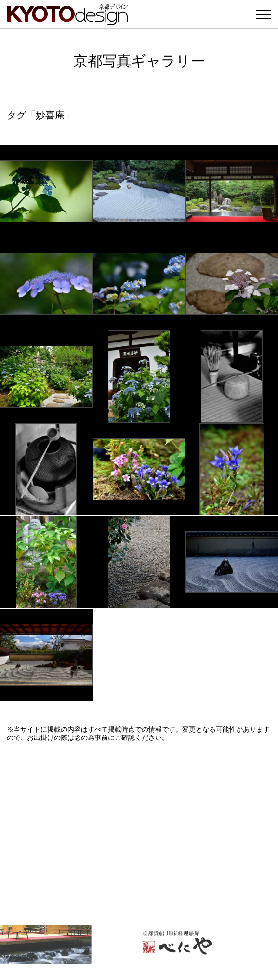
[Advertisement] (139, 833)
